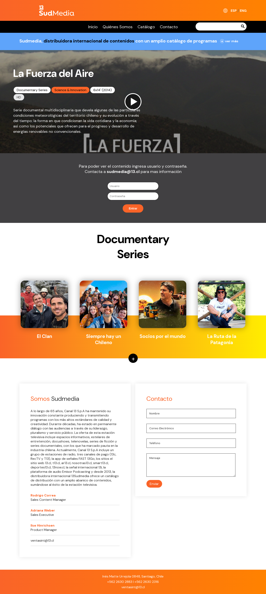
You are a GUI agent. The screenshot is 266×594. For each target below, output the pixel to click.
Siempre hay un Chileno (103, 313)
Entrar (133, 208)
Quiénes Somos (118, 26)
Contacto (169, 26)
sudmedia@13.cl (123, 171)
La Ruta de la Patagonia (221, 313)
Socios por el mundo (162, 310)
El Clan (44, 310)
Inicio (93, 26)
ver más (229, 41)
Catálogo (146, 26)
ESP (234, 10)
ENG (243, 10)
